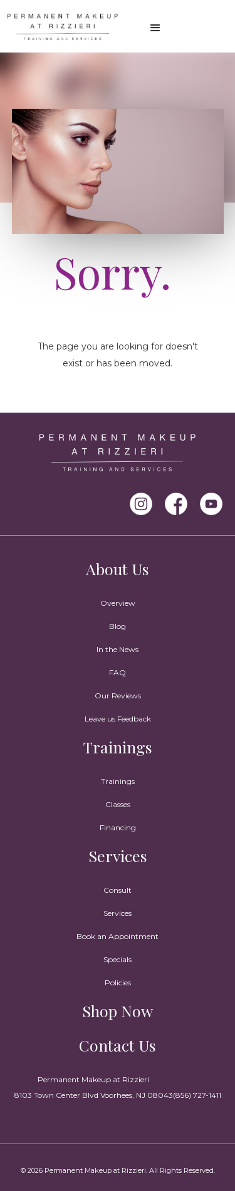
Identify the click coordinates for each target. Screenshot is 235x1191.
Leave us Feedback (118, 718)
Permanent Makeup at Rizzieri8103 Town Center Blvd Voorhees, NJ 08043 (93, 1087)
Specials (117, 959)
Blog (117, 626)
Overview (117, 603)
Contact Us (117, 1045)
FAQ (117, 672)
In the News (117, 649)
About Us (117, 568)
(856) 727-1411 (197, 1095)
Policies (118, 982)
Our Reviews (118, 695)
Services (117, 855)
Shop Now (117, 1010)
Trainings (117, 747)
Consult (117, 890)
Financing (118, 827)
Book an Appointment (117, 936)
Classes (117, 804)
